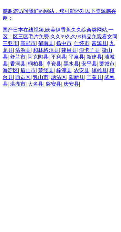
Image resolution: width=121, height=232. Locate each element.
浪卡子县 (89, 50)
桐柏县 (35, 63)
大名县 (35, 84)
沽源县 (23, 50)
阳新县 (76, 77)
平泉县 (76, 57)
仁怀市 (81, 43)
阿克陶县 (38, 57)
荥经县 (46, 70)
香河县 (17, 63)
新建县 (94, 57)
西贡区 (23, 77)
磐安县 (53, 84)
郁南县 (46, 43)
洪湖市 (17, 84)
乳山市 (40, 77)
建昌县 (69, 50)
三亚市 (10, 43)
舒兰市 (17, 57)
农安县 (81, 70)
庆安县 (71, 84)
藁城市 (107, 63)
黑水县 (71, 63)
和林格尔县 (46, 50)
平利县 (58, 57)
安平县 (89, 63)
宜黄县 (94, 77)
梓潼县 (64, 70)
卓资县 (53, 63)
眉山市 (28, 70)
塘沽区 (58, 77)
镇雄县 (99, 70)
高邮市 (28, 43)
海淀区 (10, 70)
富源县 (99, 43)
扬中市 (64, 43)
